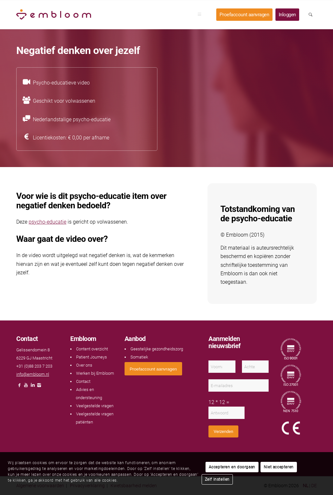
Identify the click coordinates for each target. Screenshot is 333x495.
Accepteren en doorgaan (232, 467)
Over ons (84, 365)
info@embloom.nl (32, 374)
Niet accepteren (279, 467)
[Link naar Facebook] (19, 386)
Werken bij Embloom (95, 373)
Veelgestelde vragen (94, 405)
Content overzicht (92, 348)
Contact (83, 381)
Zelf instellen (217, 479)
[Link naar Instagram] (39, 386)
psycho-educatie (47, 222)
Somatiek (139, 357)
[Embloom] (53, 14)
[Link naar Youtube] (26, 386)
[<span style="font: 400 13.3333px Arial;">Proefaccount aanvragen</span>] (153, 368)
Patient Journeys (91, 357)
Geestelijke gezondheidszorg (156, 348)
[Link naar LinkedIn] (32, 386)
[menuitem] (201, 14)
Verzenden (223, 431)
